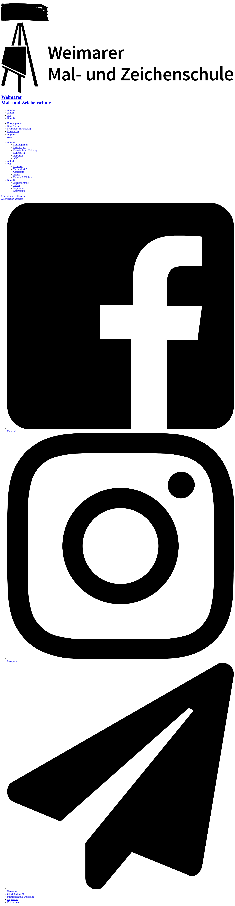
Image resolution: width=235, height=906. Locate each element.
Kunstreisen (13, 131)
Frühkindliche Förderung (19, 128)
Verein (16, 174)
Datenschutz (19, 191)
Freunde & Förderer (23, 177)
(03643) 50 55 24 (15, 894)
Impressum (18, 188)
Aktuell (10, 112)
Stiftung (17, 185)
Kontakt (11, 118)
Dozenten (17, 166)
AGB (9, 137)
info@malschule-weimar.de (20, 896)
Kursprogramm (14, 123)
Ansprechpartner (21, 182)
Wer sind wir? (20, 169)
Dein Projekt (13, 126)
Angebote (12, 110)
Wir (9, 115)
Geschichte (18, 172)
